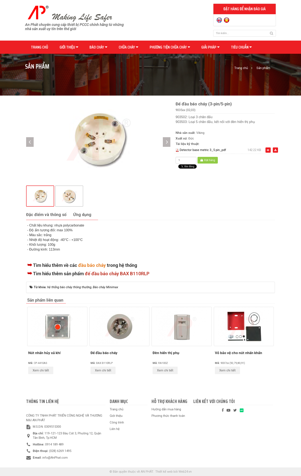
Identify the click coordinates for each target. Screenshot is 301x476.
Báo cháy (98, 47)
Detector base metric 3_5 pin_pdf (203, 150)
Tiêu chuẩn (241, 47)
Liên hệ (115, 429)
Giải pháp (210, 47)
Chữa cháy (128, 47)
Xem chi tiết (41, 370)
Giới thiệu (69, 47)
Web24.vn (185, 471)
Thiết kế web (164, 471)
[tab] (46, 215)
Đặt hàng (207, 160)
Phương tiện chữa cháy (170, 47)
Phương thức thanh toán (168, 416)
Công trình (117, 422)
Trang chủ (39, 47)
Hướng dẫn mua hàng (166, 409)
